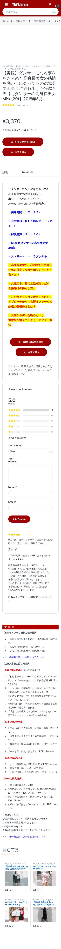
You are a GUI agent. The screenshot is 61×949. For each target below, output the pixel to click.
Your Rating (14, 445)
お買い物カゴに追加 (25, 141)
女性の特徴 (39, 21)
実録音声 (20, 21)
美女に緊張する (17, 66)
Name (12, 487)
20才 (27, 66)
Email (12, 501)
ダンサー (25, 69)
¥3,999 (5, 66)
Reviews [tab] (27, 172)
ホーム (5, 21)
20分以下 (44, 863)
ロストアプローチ (37, 66)
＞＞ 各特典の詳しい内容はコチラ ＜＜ (23, 657)
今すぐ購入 (20, 152)
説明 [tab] (5, 172)
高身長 (18, 69)
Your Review (12, 460)
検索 (54, 11)
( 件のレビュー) (23, 105)
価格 (48, 66)
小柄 (51, 863)
